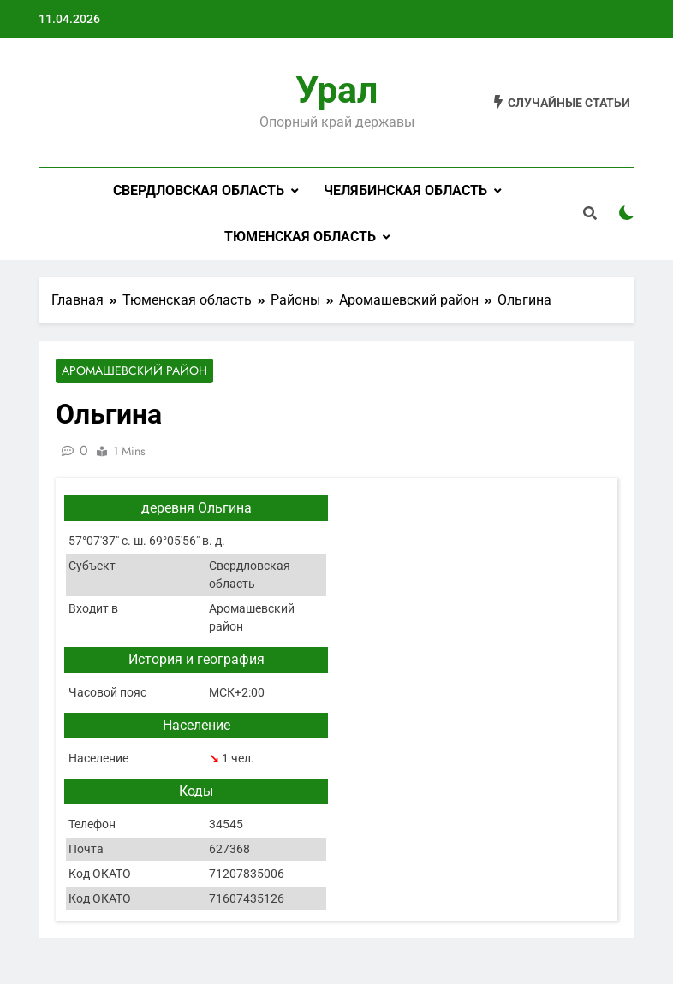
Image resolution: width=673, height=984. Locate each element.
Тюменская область (300, 236)
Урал (336, 89)
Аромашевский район (134, 371)
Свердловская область (198, 190)
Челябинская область (405, 190)
